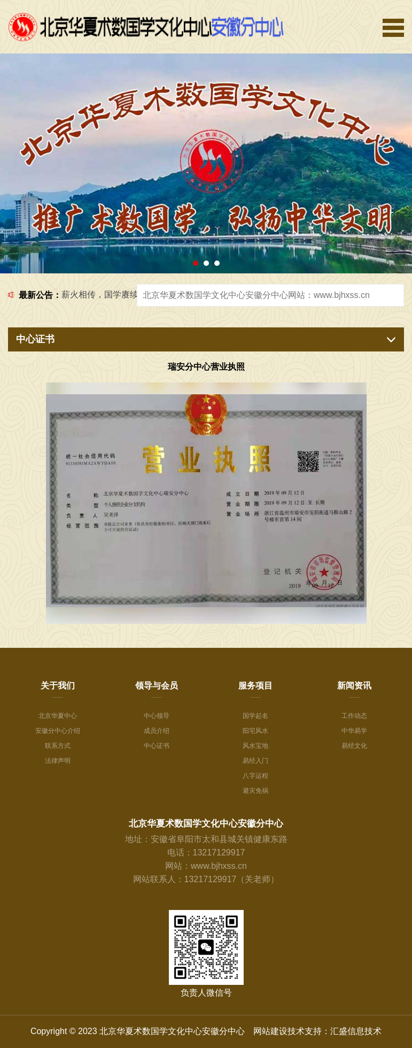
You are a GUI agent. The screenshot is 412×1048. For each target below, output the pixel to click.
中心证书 (156, 745)
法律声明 (58, 760)
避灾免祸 (255, 790)
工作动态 (354, 716)
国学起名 (255, 716)
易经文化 (354, 745)
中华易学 (354, 731)
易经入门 (255, 760)
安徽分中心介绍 (57, 731)
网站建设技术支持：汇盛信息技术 (317, 1031)
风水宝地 (255, 745)
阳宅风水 (255, 731)
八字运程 (255, 775)
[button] (195, 263)
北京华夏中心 (57, 716)
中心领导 (156, 716)
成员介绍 (156, 731)
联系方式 (58, 745)
